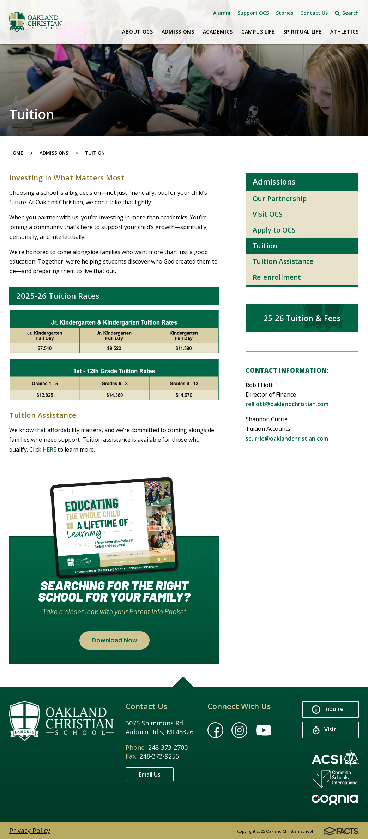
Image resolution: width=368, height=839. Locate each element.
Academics (218, 31)
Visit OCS (268, 214)
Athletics (344, 31)
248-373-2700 (168, 747)
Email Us (150, 774)
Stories (284, 13)
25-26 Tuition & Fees (302, 318)
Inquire (328, 709)
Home (16, 153)
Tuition (95, 153)
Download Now (114, 640)
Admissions (178, 31)
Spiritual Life (302, 31)
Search (347, 13)
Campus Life (258, 31)
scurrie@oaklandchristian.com (287, 438)
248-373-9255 (159, 756)
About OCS (137, 31)
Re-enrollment (277, 277)
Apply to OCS (274, 230)
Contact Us (314, 13)
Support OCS (253, 13)
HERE (49, 449)
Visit (324, 730)
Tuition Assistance (283, 261)
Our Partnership (280, 198)
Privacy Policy (29, 830)
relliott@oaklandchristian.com (287, 404)
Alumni (221, 13)
